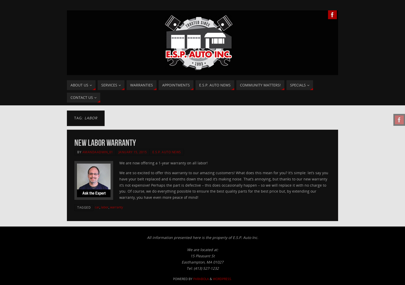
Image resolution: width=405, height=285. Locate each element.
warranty (116, 207)
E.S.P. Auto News (166, 152)
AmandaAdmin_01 (97, 152)
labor (104, 207)
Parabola (201, 279)
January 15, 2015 (133, 152)
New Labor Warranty (105, 143)
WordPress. (222, 279)
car (97, 207)
